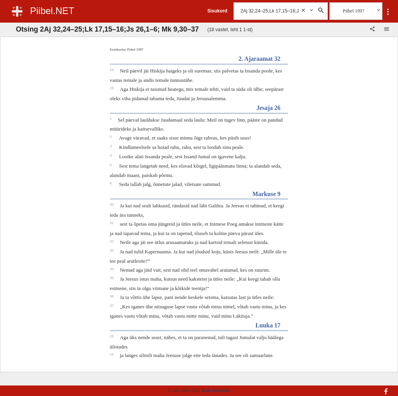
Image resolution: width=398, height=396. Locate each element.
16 (112, 354)
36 (112, 296)
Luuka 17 (267, 325)
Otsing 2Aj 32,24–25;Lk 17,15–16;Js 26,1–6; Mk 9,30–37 (107, 29)
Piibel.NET (52, 10)
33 (112, 251)
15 (112, 336)
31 (112, 223)
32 (112, 241)
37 (112, 306)
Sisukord (217, 11)
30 (112, 205)
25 (112, 88)
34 (112, 269)
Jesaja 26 (268, 107)
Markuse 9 (266, 194)
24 (112, 70)
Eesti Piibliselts (216, 390)
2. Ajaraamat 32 (260, 58)
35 (112, 278)
